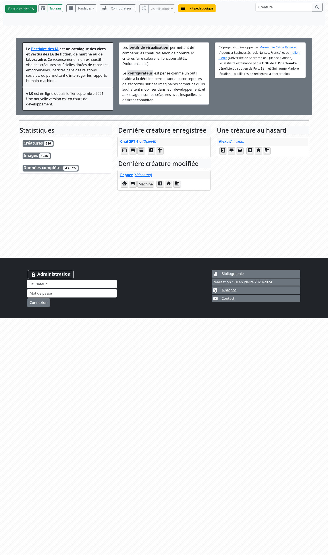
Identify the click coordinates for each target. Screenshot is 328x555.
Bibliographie (228, 510)
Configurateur (121, 8)
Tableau (55, 8)
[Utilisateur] (72, 521)
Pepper (136, 174)
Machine (146, 184)
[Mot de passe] (72, 530)
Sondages (84, 8)
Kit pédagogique (201, 8)
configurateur (140, 73)
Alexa (231, 141)
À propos (224, 526)
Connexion (38, 539)
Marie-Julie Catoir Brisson (277, 47)
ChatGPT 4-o (138, 141)
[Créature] (283, 7)
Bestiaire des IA (21, 8)
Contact (223, 535)
